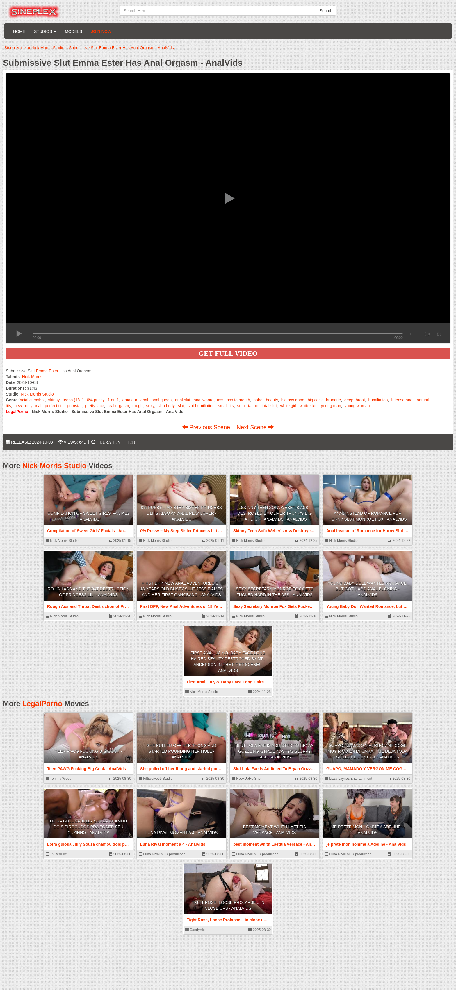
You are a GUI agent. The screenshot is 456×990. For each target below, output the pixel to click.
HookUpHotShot (246, 779)
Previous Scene (207, 427)
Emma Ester (47, 370)
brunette (333, 400)
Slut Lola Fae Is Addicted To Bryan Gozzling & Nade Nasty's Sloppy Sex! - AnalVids (274, 751)
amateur (129, 400)
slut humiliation (201, 405)
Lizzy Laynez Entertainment (348, 779)
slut (181, 405)
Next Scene (255, 427)
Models (73, 31)
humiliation (378, 400)
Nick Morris (32, 376)
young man (331, 405)
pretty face (94, 405)
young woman (357, 405)
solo (241, 405)
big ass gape (292, 400)
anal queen (162, 400)
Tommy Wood (58, 779)
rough (137, 405)
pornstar (74, 405)
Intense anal (402, 400)
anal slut (182, 400)
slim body (166, 405)
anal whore (204, 400)
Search (326, 10)
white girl (288, 405)
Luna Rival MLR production (162, 854)
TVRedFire (56, 854)
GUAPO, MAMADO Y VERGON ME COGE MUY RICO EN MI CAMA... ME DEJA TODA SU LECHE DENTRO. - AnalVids (368, 751)
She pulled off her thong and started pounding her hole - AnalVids (181, 751)
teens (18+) (73, 400)
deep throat (354, 400)
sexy (150, 405)
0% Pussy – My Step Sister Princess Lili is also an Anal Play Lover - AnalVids (181, 513)
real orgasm (118, 405)
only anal (33, 405)
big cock (315, 400)
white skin (308, 405)
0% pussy (95, 400)
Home (19, 31)
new (18, 405)
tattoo (253, 405)
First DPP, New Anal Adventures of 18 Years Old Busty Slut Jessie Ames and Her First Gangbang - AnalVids (181, 589)
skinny (54, 400)
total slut (269, 405)
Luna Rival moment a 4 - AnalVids (181, 832)
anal (144, 400)
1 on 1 (113, 400)
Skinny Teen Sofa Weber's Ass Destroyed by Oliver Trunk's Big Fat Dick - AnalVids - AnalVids (274, 513)
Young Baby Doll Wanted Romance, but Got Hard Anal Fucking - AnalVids (367, 589)
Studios (45, 31)
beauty (272, 400)
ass (220, 400)
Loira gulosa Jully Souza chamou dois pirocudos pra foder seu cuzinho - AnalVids (88, 827)
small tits (226, 405)
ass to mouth (238, 400)
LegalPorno (42, 703)
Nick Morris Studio (37, 394)
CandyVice (195, 930)
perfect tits (54, 405)
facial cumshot (31, 400)
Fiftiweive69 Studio (155, 779)
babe (257, 400)
